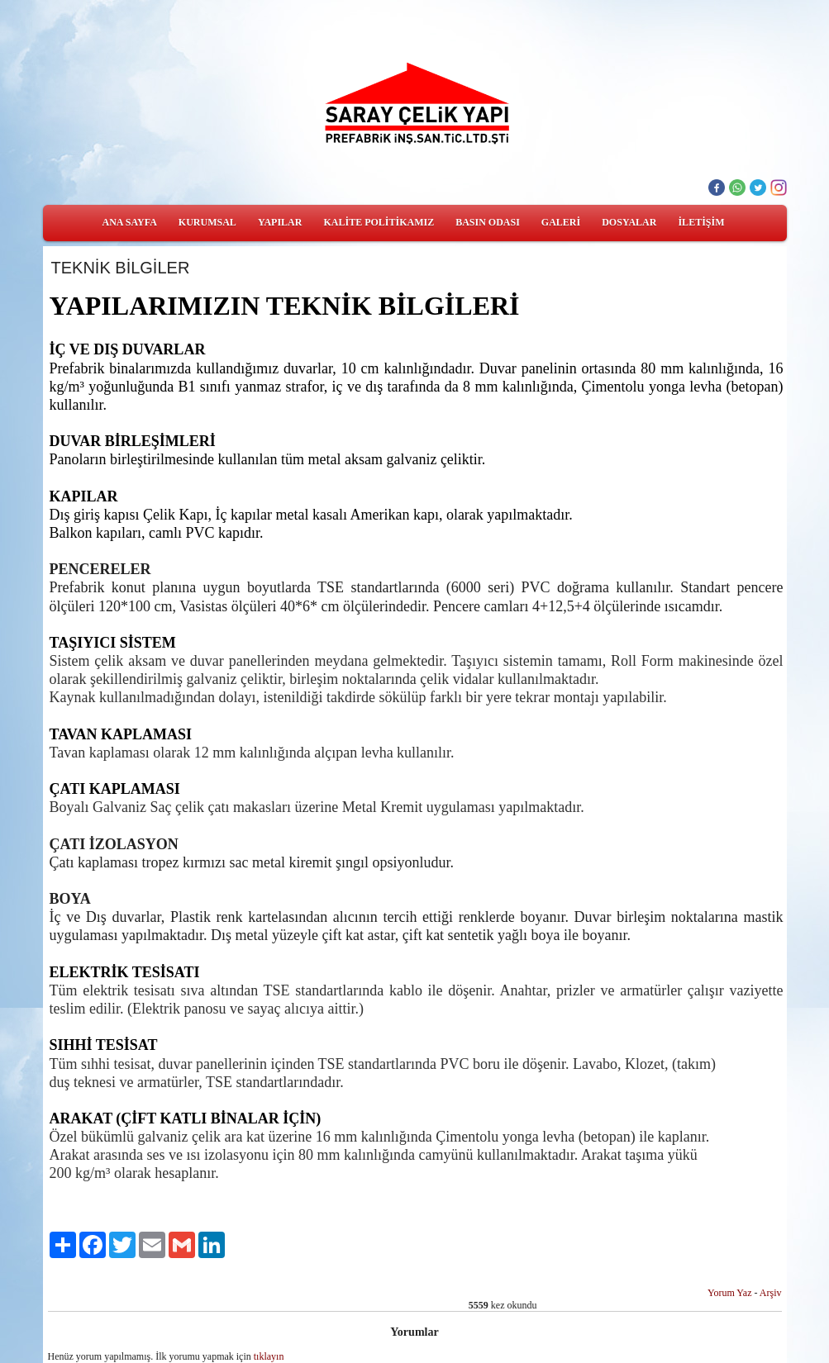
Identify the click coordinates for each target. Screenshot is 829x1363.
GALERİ (560, 222)
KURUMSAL (207, 222)
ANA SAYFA (129, 222)
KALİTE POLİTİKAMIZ (378, 222)
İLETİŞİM (701, 222)
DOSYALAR (629, 222)
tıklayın (269, 1356)
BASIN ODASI (487, 222)
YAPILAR (280, 222)
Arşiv (771, 1293)
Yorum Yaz (729, 1293)
